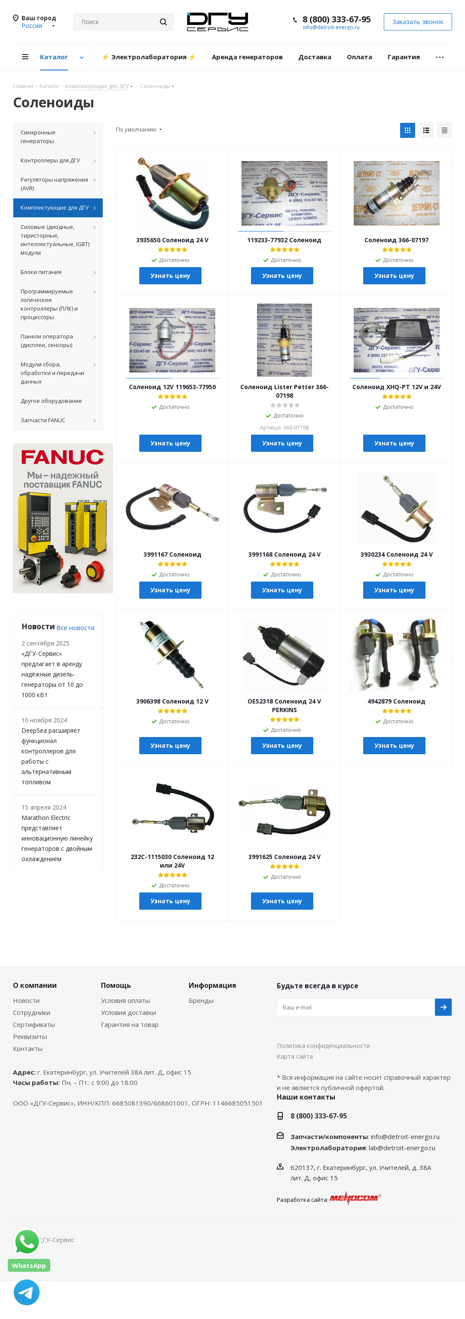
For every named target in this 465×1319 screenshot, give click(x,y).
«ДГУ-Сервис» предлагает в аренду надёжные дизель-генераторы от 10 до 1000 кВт (52, 674)
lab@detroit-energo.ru (402, 1147)
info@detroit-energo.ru (331, 27)
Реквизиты (30, 1036)
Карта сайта (295, 1056)
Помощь (116, 985)
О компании (35, 985)
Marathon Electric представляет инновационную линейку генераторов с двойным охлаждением (57, 838)
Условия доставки (128, 1012)
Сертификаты (34, 1024)
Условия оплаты (125, 1000)
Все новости (75, 627)
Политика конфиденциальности (323, 1046)
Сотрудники (31, 1012)
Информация (212, 985)
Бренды (201, 1000)
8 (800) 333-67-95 (337, 19)
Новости (26, 1000)
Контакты (28, 1048)
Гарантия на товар (130, 1024)
